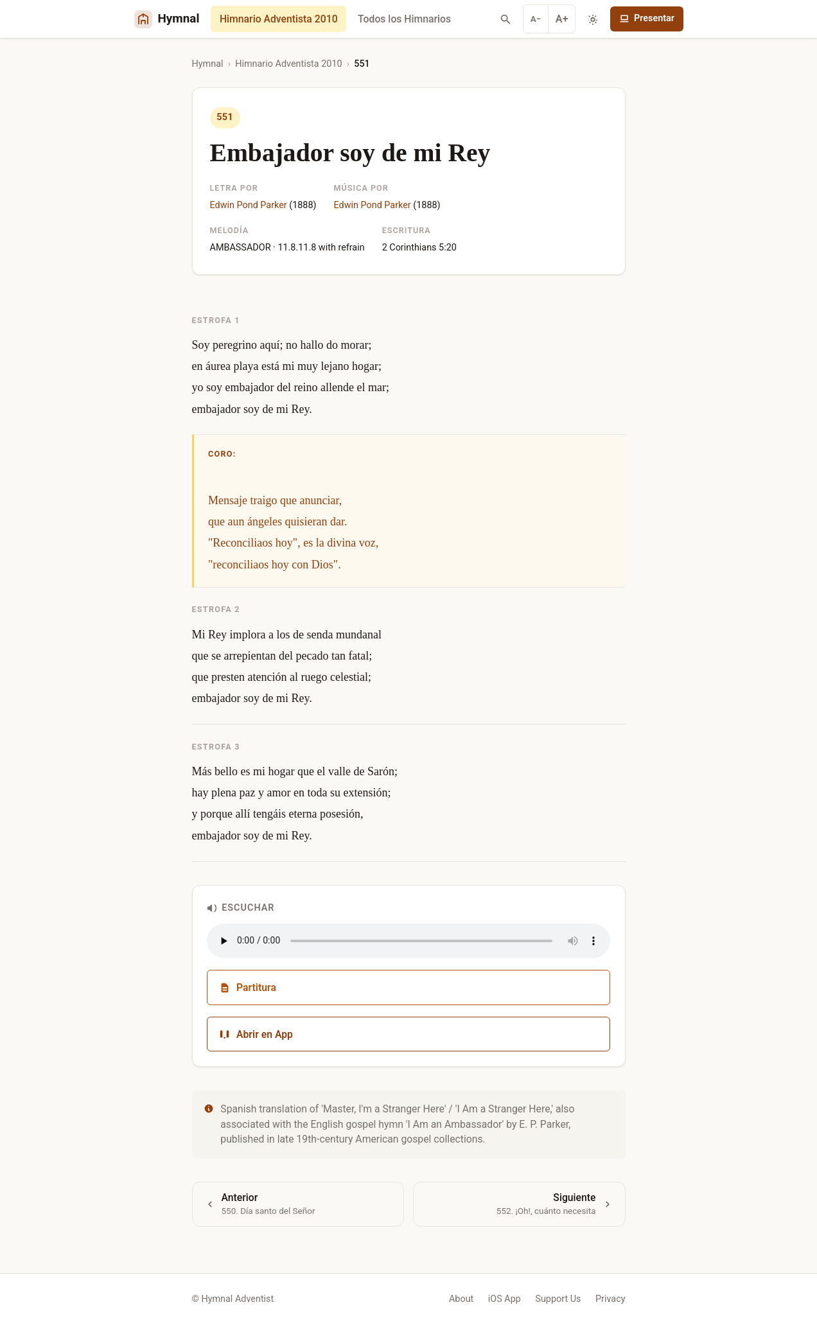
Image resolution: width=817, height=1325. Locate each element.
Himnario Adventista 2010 (279, 19)
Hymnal (208, 63)
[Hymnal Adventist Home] (167, 19)
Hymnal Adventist (237, 1299)
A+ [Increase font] (562, 19)
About (461, 1299)
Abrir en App (256, 1034)
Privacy (610, 1299)
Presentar (646, 18)
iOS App (504, 1299)
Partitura (247, 987)
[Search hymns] (505, 19)
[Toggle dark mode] (592, 19)
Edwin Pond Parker (248, 205)
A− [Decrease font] (536, 18)
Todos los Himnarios (404, 19)
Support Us (558, 1299)
